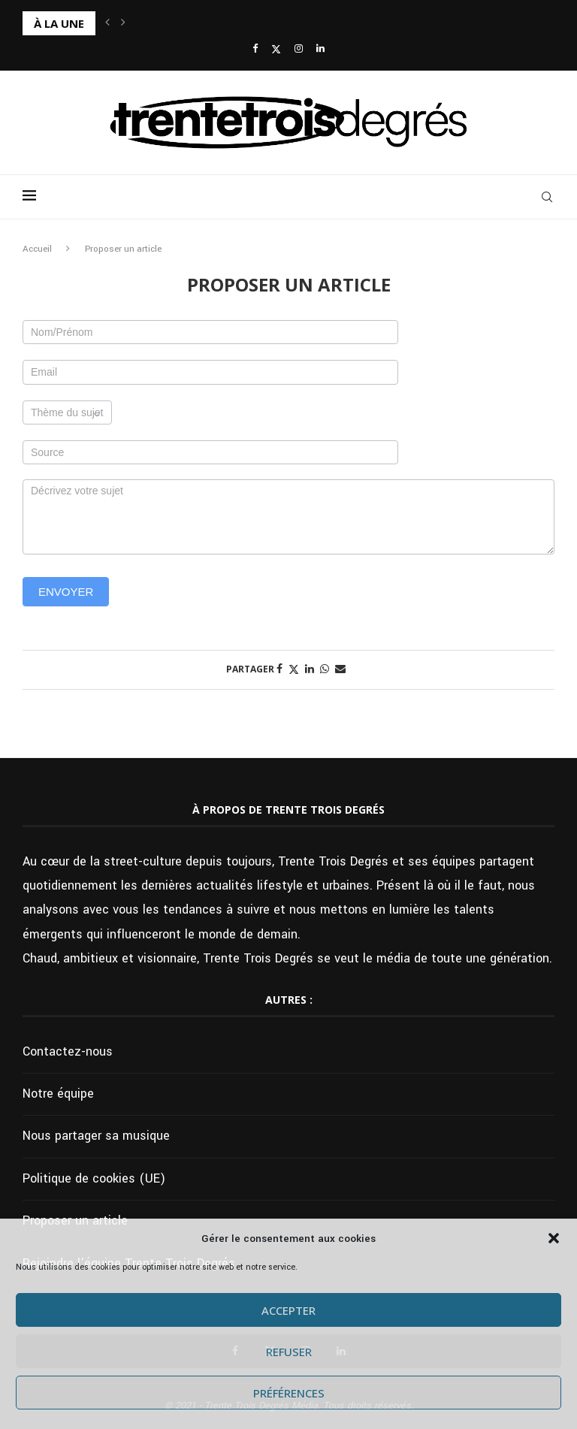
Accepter (288, 1310)
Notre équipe (58, 1093)
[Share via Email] (340, 669)
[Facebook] (255, 49)
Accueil (37, 249)
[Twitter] (276, 49)
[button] (553, 1238)
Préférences (289, 1392)
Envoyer (65, 591)
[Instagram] (299, 49)
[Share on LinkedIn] (309, 669)
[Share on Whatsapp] (324, 669)
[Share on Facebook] (279, 669)
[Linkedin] (320, 49)
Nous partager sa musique (96, 1135)
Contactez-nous (68, 1051)
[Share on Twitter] (293, 670)
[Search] (546, 197)
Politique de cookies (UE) (94, 1178)
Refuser (289, 1351)
